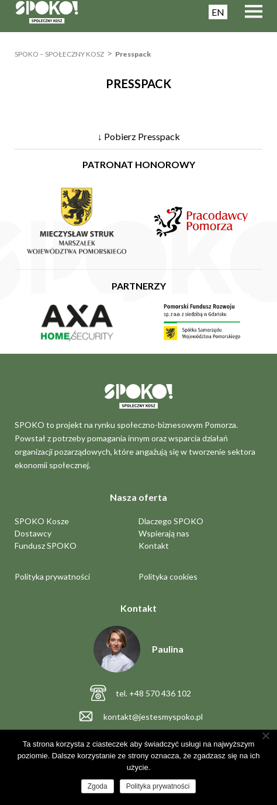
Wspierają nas (163, 533)
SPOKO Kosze (42, 521)
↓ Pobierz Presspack (139, 136)
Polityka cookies (168, 576)
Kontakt (153, 545)
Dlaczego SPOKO (170, 521)
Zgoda (98, 786)
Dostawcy (33, 533)
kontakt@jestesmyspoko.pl (153, 717)
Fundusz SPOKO (46, 545)
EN (218, 12)
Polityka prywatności (52, 576)
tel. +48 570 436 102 (153, 693)
